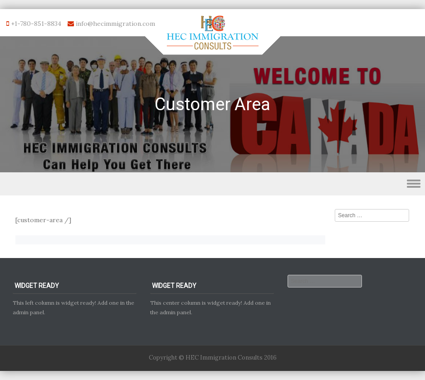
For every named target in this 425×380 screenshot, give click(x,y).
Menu (212, 183)
